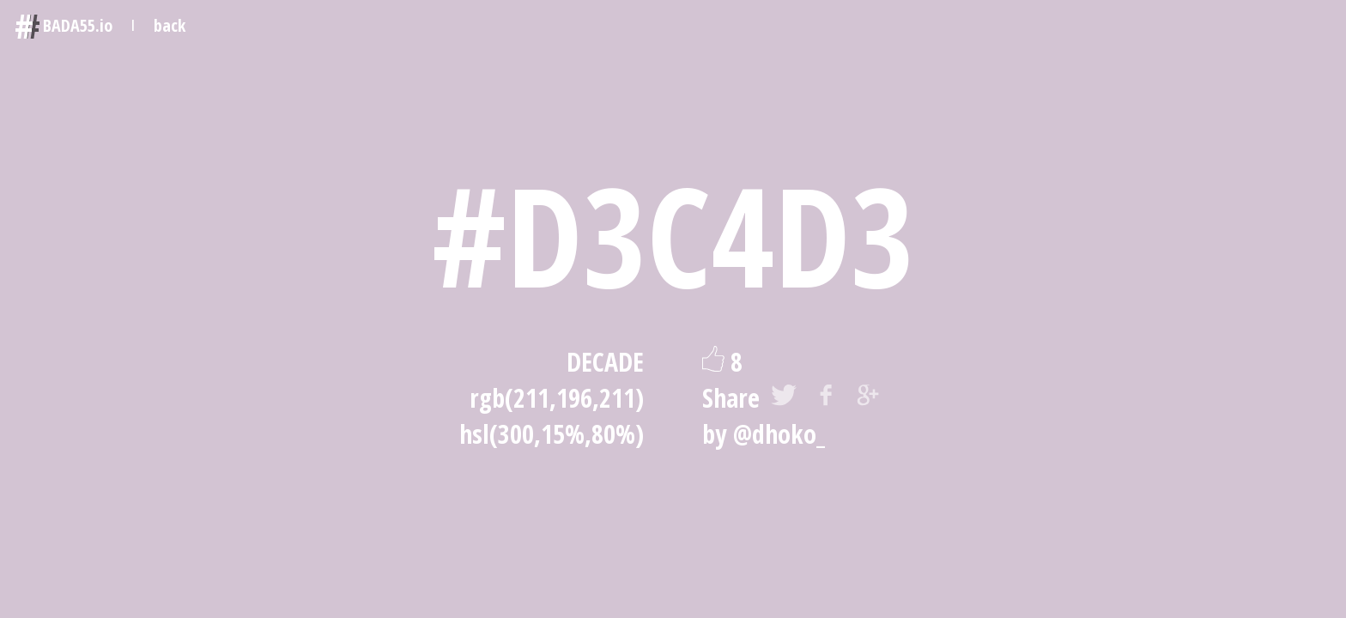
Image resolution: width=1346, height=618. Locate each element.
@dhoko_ (779, 433)
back (169, 25)
